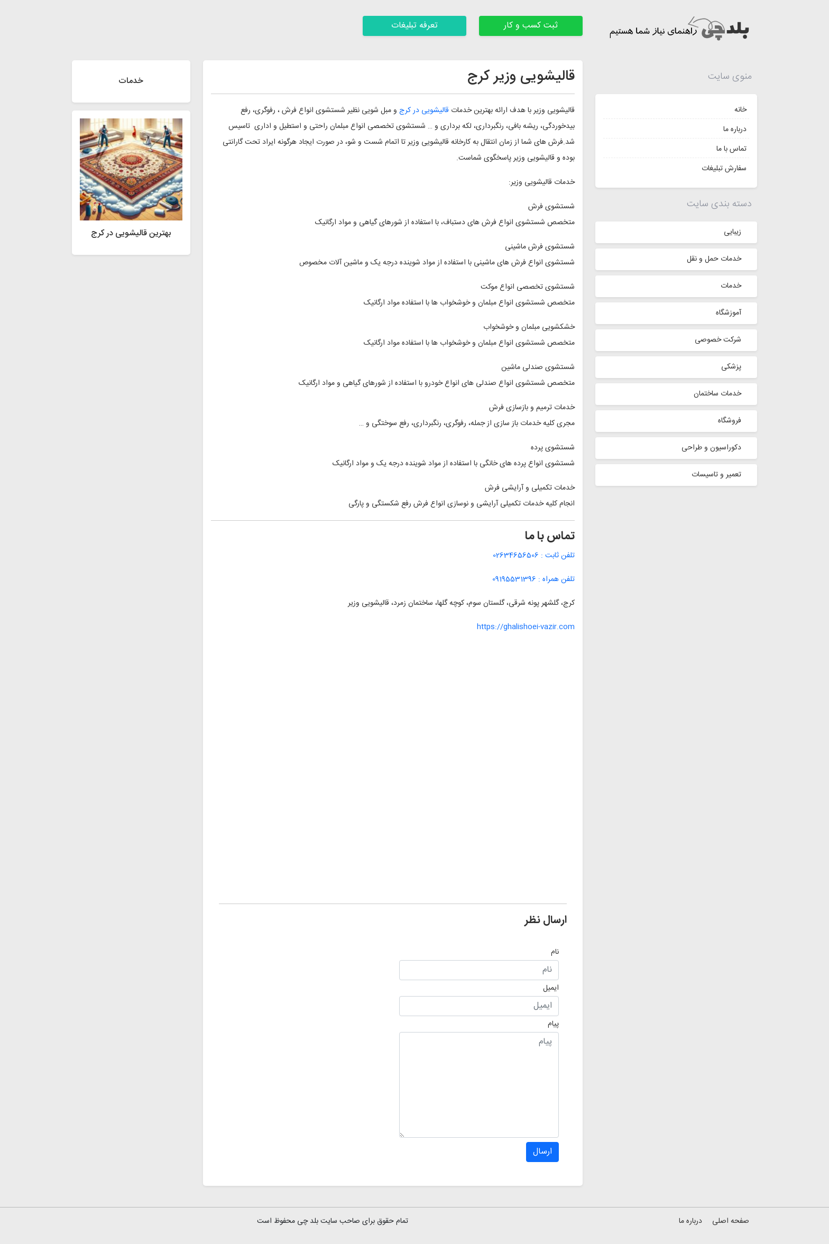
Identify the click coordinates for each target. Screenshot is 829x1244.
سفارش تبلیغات (724, 168)
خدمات (731, 286)
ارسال (542, 1152)
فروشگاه (729, 420)
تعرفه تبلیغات (414, 26)
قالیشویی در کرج (424, 110)
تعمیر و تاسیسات (716, 474)
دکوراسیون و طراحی (711, 447)
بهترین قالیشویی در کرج (131, 233)
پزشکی (731, 367)
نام (555, 952)
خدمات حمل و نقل (714, 259)
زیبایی (732, 232)
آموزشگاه (728, 313)
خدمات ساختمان (717, 394)
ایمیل (551, 988)
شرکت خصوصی (718, 340)
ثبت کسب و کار (531, 26)
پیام (553, 1024)
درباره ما (735, 129)
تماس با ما (731, 149)
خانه (740, 110)
